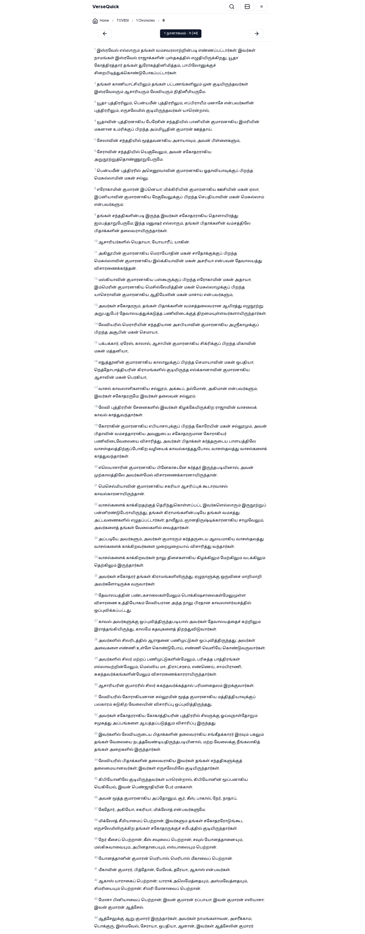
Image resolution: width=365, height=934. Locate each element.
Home (104, 20)
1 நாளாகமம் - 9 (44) (181, 33)
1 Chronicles (145, 20)
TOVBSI (123, 20)
